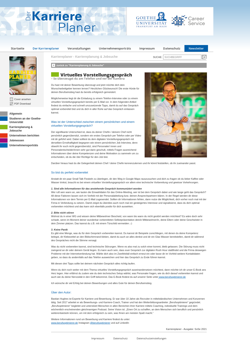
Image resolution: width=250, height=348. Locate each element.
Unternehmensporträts (115, 48)
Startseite (17, 48)
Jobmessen (12, 140)
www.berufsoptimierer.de (172, 277)
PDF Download (20, 103)
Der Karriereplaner (46, 48)
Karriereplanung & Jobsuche (16, 128)
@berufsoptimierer (100, 322)
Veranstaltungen (79, 48)
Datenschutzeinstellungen (151, 338)
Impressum (147, 48)
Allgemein (11, 113)
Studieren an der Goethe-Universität (20, 120)
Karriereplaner (61, 56)
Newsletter (196, 48)
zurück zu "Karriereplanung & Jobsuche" (80, 65)
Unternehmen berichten (19, 135)
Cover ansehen (20, 99)
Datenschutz (171, 48)
